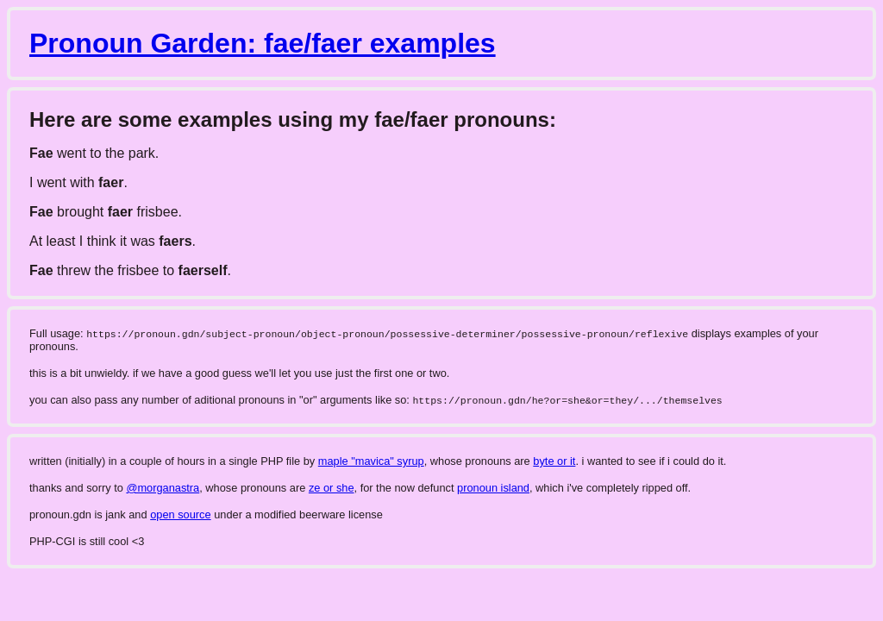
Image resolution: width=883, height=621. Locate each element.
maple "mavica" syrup (371, 461)
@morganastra (162, 487)
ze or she (331, 487)
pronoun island (493, 487)
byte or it (554, 461)
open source (180, 514)
